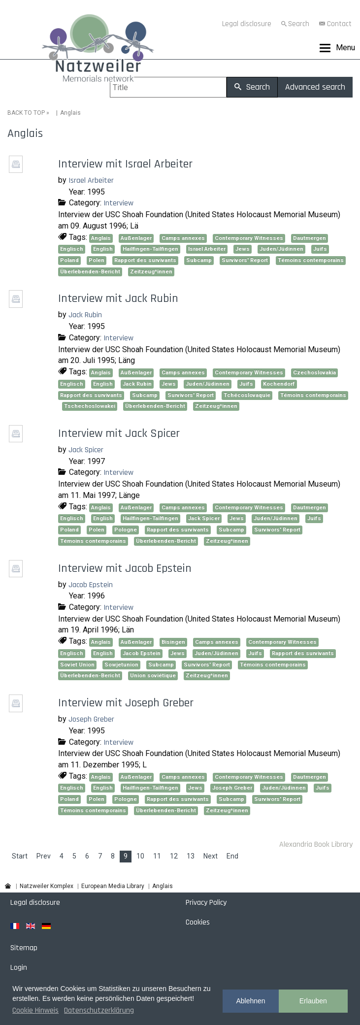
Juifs (320, 249)
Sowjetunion (121, 664)
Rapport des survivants (145, 260)
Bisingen (173, 642)
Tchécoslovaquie (247, 395)
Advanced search (315, 87)
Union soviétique (153, 675)
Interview (118, 203)
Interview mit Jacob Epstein (125, 568)
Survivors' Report (245, 260)
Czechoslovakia (314, 372)
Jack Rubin (85, 315)
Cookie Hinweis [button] (35, 1010)
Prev (43, 856)
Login (18, 967)
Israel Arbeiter (91, 180)
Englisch (71, 249)
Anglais (101, 238)
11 (157, 856)
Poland (69, 260)
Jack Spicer (85, 450)
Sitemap (23, 948)
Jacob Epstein (90, 585)
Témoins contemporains (311, 260)
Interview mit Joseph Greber (126, 702)
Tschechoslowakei (89, 406)
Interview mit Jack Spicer (119, 433)
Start (20, 856)
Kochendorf (279, 384)
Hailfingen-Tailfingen (150, 249)
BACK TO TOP (26, 112)
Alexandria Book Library (316, 844)
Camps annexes (183, 238)
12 (174, 856)
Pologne (125, 530)
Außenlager (136, 238)
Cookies (198, 922)
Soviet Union (77, 664)
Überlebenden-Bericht (90, 271)
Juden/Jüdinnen (281, 249)
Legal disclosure (246, 24)
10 (140, 856)
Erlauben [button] (313, 1001)
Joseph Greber (91, 719)
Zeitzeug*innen (151, 271)
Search (298, 24)
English (103, 249)
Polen (96, 260)
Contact (339, 24)
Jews (242, 249)
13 (191, 856)
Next (210, 856)
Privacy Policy (206, 902)
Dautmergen (309, 238)
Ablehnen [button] (250, 1001)
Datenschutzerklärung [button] (99, 1010)
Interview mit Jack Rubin (118, 298)
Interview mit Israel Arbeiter (125, 164)
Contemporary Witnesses (249, 238)
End (232, 856)
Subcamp (199, 260)
